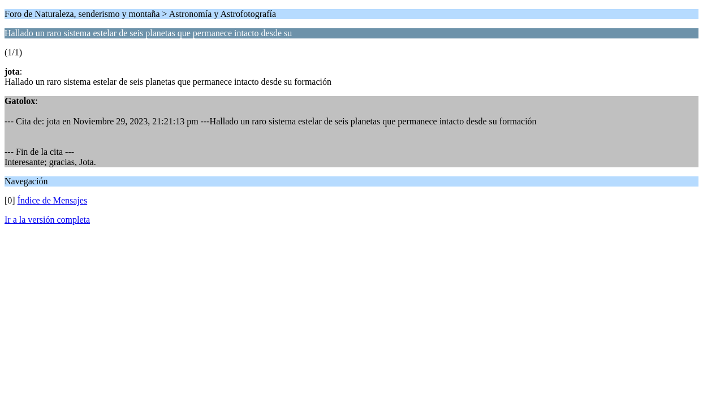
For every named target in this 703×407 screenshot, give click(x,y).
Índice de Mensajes (53, 200)
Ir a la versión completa (47, 219)
